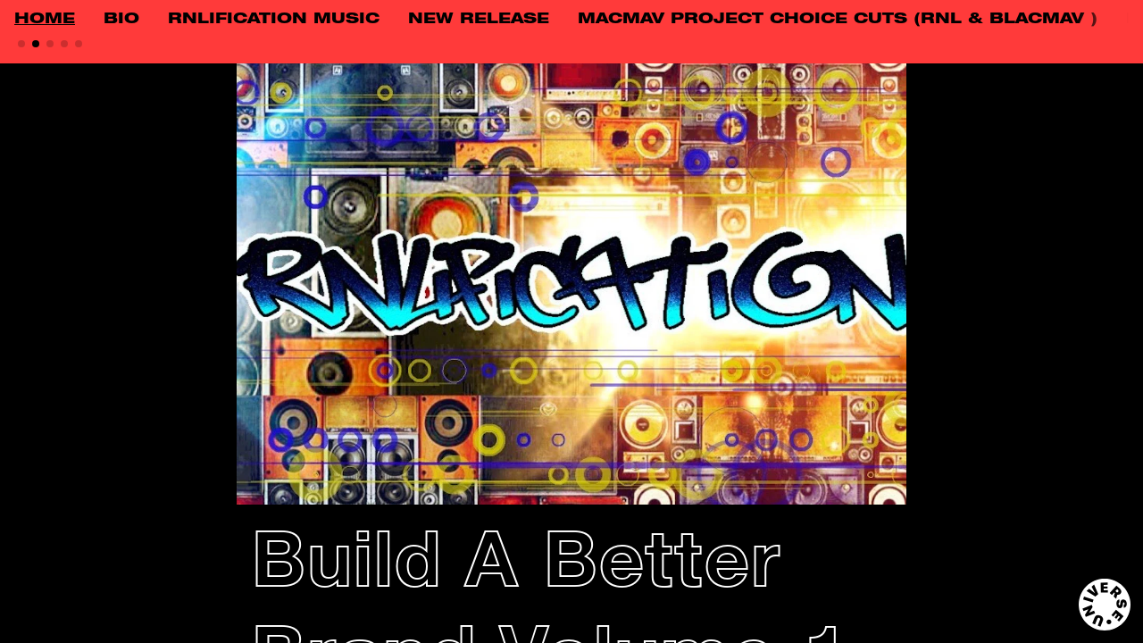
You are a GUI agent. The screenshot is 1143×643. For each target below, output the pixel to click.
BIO (121, 20)
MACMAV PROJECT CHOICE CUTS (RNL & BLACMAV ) (837, 20)
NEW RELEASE (478, 20)
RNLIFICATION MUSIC (274, 20)
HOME (44, 20)
